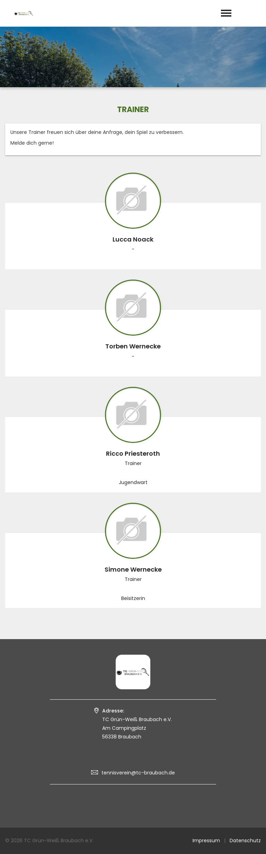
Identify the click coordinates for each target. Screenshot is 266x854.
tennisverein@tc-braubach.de (138, 772)
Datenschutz (245, 840)
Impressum (206, 840)
